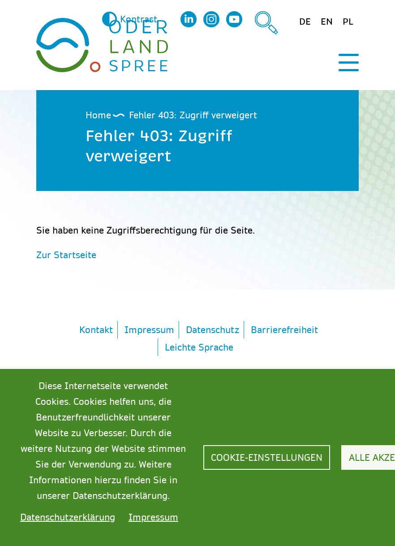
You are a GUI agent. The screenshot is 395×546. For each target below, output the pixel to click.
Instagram (211, 19)
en (327, 21)
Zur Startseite (66, 254)
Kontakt (96, 329)
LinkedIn (188, 19)
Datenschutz (212, 329)
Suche (266, 23)
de (305, 21)
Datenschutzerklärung (67, 517)
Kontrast (138, 19)
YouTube (234, 19)
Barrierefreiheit (284, 329)
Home (98, 115)
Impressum (149, 329)
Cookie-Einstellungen (266, 457)
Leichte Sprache (199, 347)
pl (348, 21)
